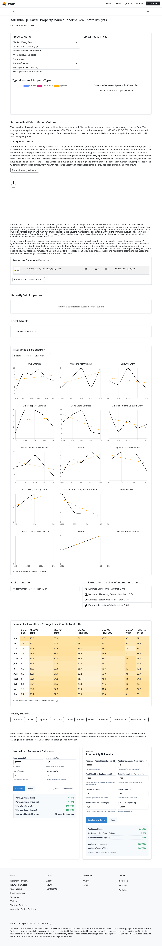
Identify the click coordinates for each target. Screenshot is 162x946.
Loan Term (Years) (101, 793)
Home (109, 3)
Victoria (14, 901)
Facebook (123, 885)
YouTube (123, 890)
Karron (69, 719)
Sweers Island (120, 719)
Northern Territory (19, 880)
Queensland (16, 888)
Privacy (86, 880)
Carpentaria (43, 719)
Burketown (104, 719)
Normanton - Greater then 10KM (30, 589)
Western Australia (18, 905)
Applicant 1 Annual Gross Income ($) (101, 765)
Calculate (19, 789)
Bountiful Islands (139, 719)
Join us (129, 3)
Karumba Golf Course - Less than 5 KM (105, 589)
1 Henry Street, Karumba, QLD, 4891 (44, 268)
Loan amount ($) (28, 762)
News (119, 3)
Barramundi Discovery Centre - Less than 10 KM (109, 594)
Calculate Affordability (96, 820)
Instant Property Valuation (24, 170)
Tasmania (14, 897)
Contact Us (51, 888)
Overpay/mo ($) (61, 775)
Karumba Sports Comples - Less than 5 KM (107, 599)
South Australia (17, 893)
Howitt (30, 719)
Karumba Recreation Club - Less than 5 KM (107, 605)
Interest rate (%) (61, 762)
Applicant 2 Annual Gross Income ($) (133, 765)
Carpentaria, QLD (25, 25)
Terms (85, 884)
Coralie (80, 719)
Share (148, 11)
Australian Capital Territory (23, 909)
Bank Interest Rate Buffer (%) (101, 807)
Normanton (17, 719)
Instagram (123, 880)
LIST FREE (153, 3)
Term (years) (28, 775)
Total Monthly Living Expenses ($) (101, 779)
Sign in (139, 3)
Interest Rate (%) (133, 793)
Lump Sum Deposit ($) (133, 807)
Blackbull (58, 719)
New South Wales (18, 884)
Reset (30, 789)
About (49, 880)
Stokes (91, 719)
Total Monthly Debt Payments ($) (133, 778)
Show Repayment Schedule (64, 789)
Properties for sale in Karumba (28, 279)
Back (13, 11)
